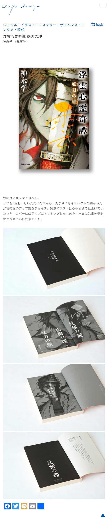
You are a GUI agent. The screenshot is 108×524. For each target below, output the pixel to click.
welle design (21, 10)
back (97, 24)
